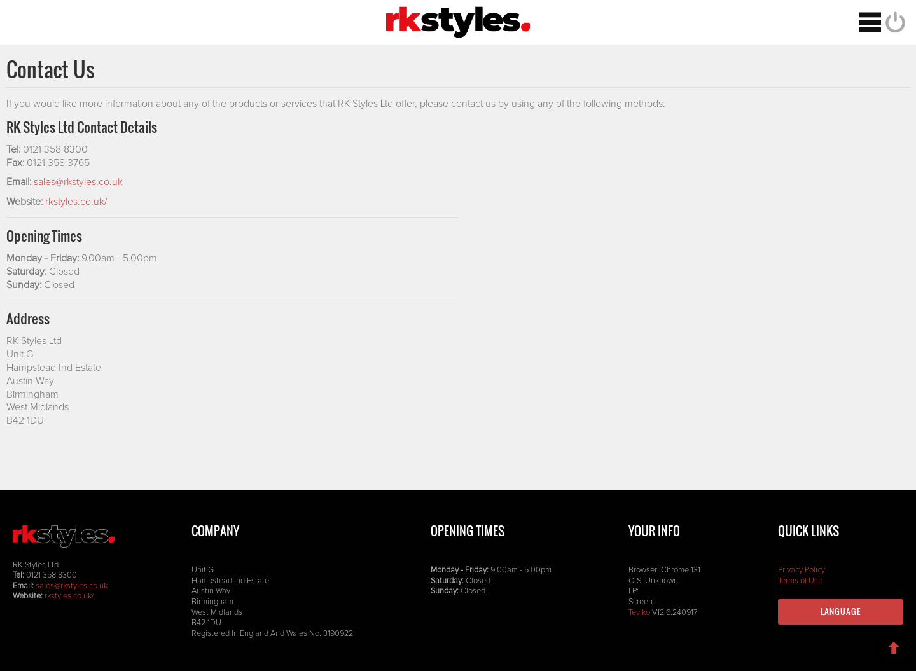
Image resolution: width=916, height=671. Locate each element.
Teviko (639, 613)
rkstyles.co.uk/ (76, 202)
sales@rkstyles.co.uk (78, 182)
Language (841, 611)
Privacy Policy (801, 570)
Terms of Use (800, 581)
